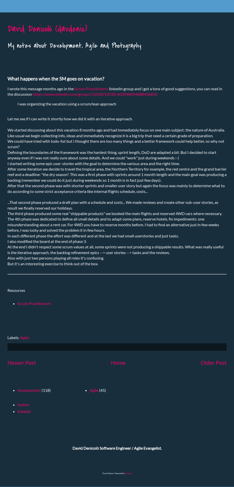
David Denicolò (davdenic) (47, 29)
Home (118, 362)
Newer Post (21, 362)
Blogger (128, 473)
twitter (23, 404)
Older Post (214, 362)
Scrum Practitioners (91, 88)
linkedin (24, 411)
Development (29, 390)
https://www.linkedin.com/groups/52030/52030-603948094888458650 (95, 94)
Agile (24, 337)
